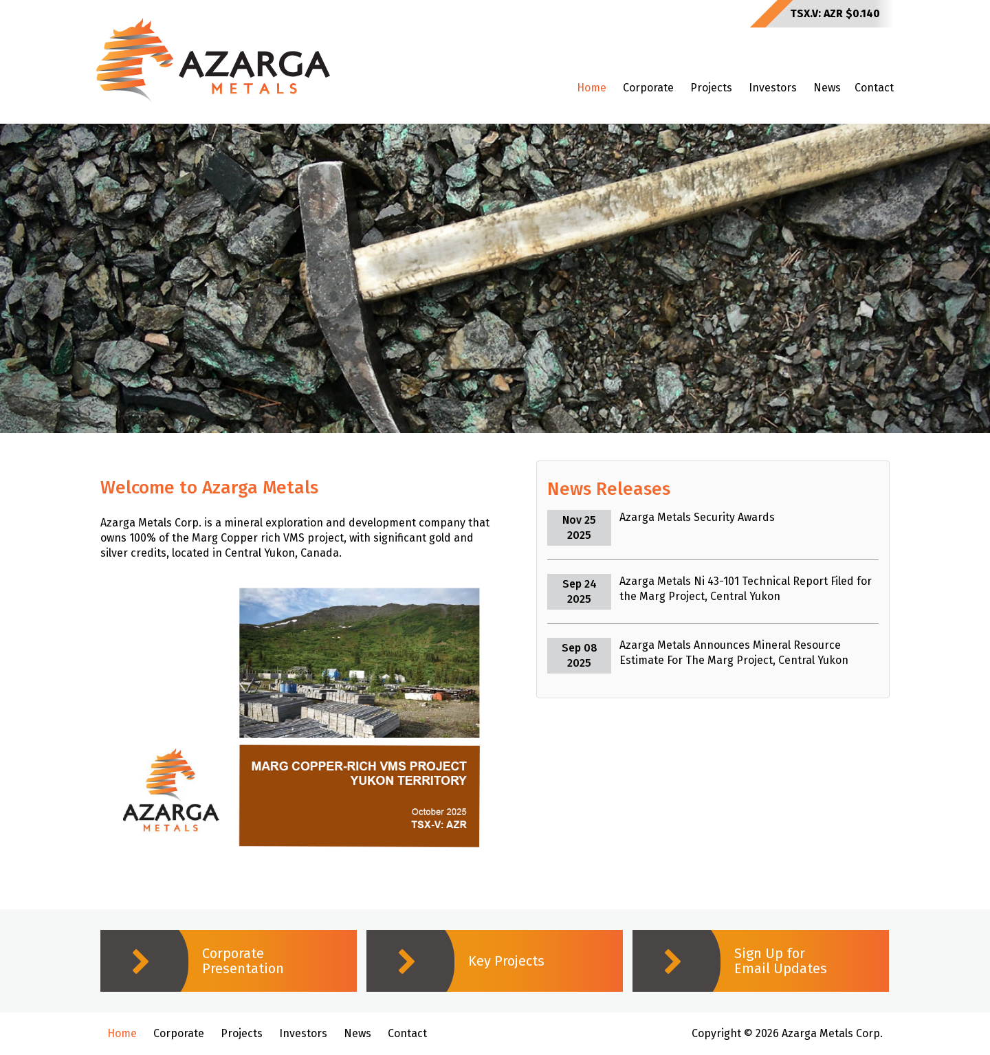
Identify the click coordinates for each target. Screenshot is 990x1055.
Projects (711, 87)
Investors (773, 87)
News (827, 87)
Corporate (648, 87)
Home (591, 87)
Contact (874, 87)
